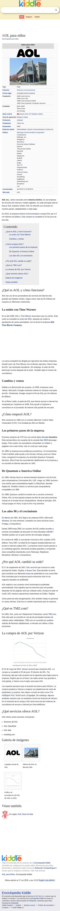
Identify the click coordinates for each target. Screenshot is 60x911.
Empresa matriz (8, 129)
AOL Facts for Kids (25, 814)
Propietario (7, 123)
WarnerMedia (21, 129)
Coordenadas (8, 189)
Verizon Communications (36, 129)
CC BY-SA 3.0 (39, 896)
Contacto (5, 907)
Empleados (7, 126)
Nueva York (24, 114)
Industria (6, 90)
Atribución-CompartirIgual (45, 868)
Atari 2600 (44, 440)
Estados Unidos (37, 114)
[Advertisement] (30, 26)
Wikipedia (32, 901)
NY (30, 114)
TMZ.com (52, 614)
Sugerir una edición (46, 880)
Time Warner (26, 316)
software (20, 120)
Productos (6, 120)
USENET (49, 532)
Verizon (25, 669)
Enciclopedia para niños (10, 39)
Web (21, 17)
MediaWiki (14, 903)
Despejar (51, 10)
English (37, 17)
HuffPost (20, 170)
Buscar (56, 10)
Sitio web (6, 192)
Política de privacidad (45, 905)
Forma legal (7, 93)
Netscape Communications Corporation (30, 132)
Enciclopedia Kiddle (42, 863)
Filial (18, 87)
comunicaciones (29, 90)
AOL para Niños (8, 874)
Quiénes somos (29, 905)
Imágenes (29, 17)
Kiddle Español (7, 905)
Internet (19, 90)
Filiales (5, 132)
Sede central (7, 114)
